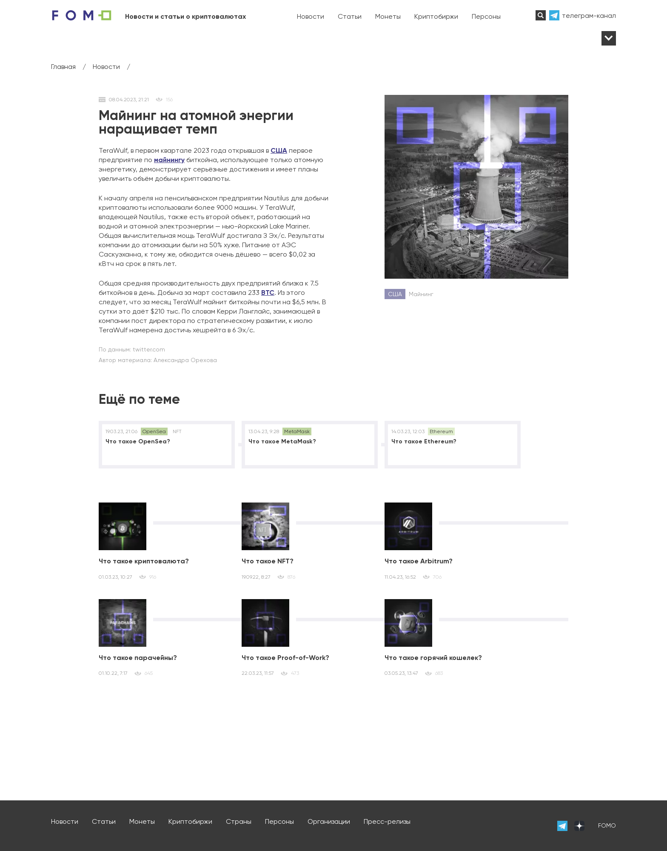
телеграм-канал (589, 15)
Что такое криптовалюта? (144, 561)
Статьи (350, 16)
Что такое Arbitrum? (419, 561)
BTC (267, 292)
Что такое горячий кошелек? (433, 658)
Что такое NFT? (268, 561)
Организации (329, 821)
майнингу (169, 160)
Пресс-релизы (387, 821)
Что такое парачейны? (138, 658)
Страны (238, 821)
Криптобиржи (436, 16)
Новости (310, 16)
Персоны (486, 16)
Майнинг (421, 294)
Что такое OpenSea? (137, 441)
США (279, 150)
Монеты (388, 16)
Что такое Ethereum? (423, 441)
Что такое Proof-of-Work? (285, 658)
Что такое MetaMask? (282, 441)
